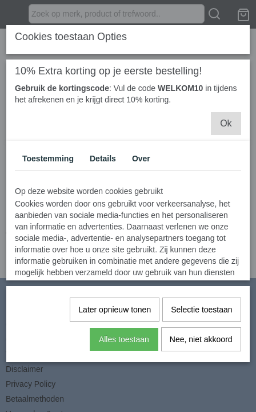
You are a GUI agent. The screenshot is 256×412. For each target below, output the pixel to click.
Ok (225, 123)
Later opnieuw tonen (114, 309)
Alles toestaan (124, 338)
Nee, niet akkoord (201, 338)
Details (103, 158)
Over (141, 158)
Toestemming (48, 158)
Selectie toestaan (201, 309)
